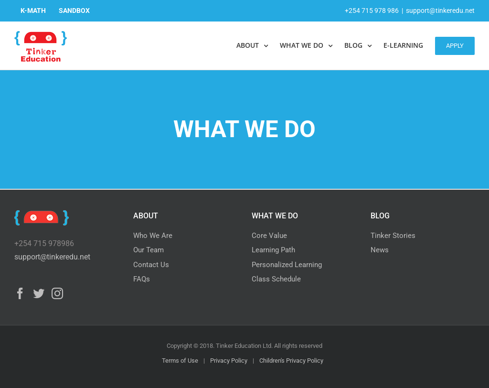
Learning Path (273, 250)
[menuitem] (33, 10)
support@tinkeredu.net (440, 10)
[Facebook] (20, 293)
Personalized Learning (287, 264)
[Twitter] (38, 293)
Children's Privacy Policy (291, 360)
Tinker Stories (393, 235)
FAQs (141, 279)
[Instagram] (57, 293)
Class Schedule (276, 279)
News (380, 250)
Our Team (148, 250)
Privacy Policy (228, 360)
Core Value (269, 235)
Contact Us (151, 264)
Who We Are (152, 235)
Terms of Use (180, 360)
